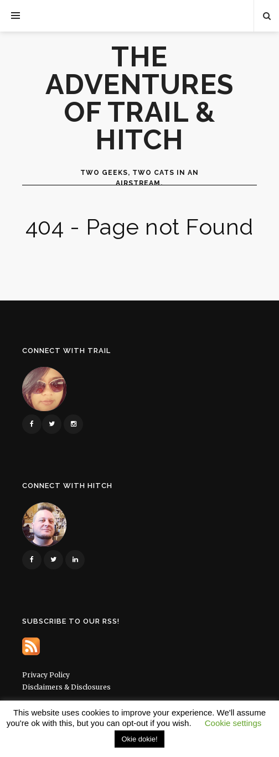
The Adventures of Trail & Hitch (139, 98)
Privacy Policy (46, 675)
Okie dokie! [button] (139, 739)
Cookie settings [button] (233, 723)
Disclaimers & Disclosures (66, 687)
